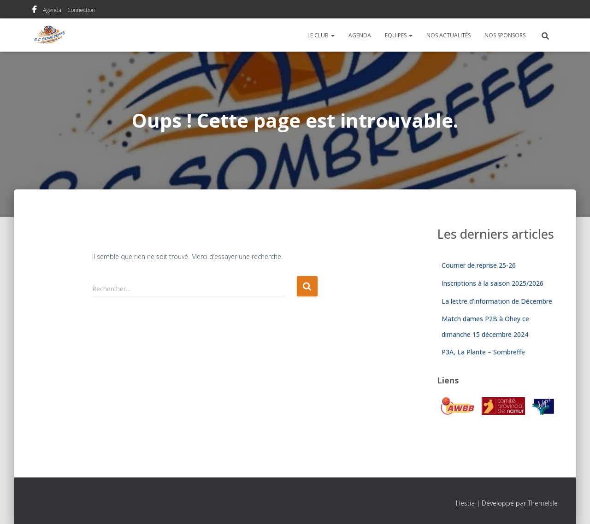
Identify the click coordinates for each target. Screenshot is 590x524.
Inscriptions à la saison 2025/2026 (492, 283)
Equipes (399, 35)
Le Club (321, 35)
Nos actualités (448, 35)
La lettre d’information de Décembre (497, 301)
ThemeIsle (543, 503)
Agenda (52, 10)
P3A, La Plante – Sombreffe (483, 351)
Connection (81, 10)
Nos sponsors (504, 35)
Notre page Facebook (34, 10)
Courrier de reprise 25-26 (479, 265)
